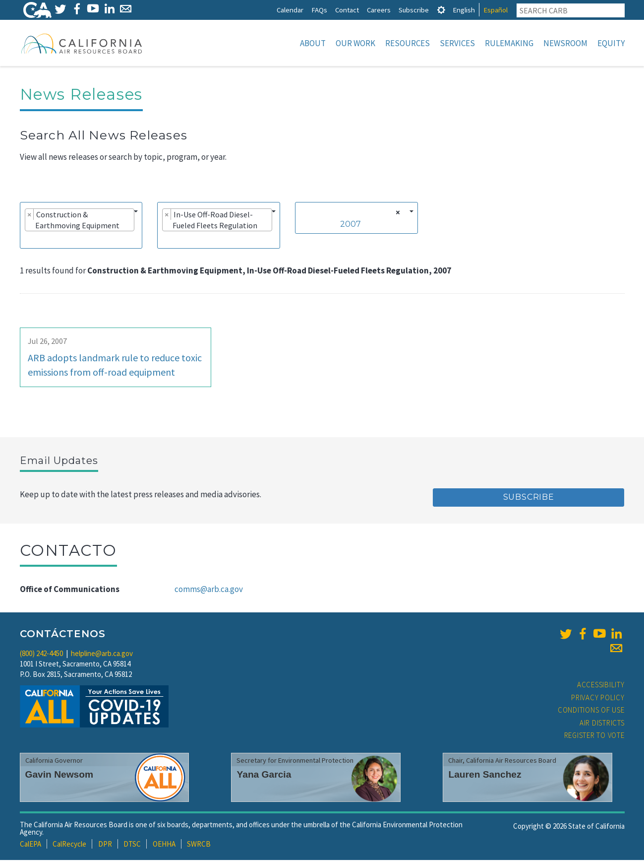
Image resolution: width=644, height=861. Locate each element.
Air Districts (602, 724)
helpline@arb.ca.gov (102, 654)
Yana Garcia (263, 775)
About (313, 43)
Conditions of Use (591, 711)
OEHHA (164, 845)
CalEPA (30, 845)
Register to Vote (594, 736)
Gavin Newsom (59, 775)
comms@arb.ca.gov (209, 590)
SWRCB (199, 845)
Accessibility (601, 685)
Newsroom (565, 43)
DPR (105, 845)
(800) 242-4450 (41, 654)
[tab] (441, 9)
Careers (379, 9)
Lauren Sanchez (484, 775)
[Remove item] (29, 215)
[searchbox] (28, 240)
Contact (347, 9)
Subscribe (414, 9)
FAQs (319, 9)
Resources (407, 43)
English (464, 9)
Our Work (355, 43)
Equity (611, 43)
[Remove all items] (396, 213)
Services (457, 43)
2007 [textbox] (350, 225)
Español (495, 9)
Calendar (290, 9)
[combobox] (81, 226)
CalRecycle (69, 845)
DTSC (132, 845)
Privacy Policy (598, 698)
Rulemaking (509, 43)
